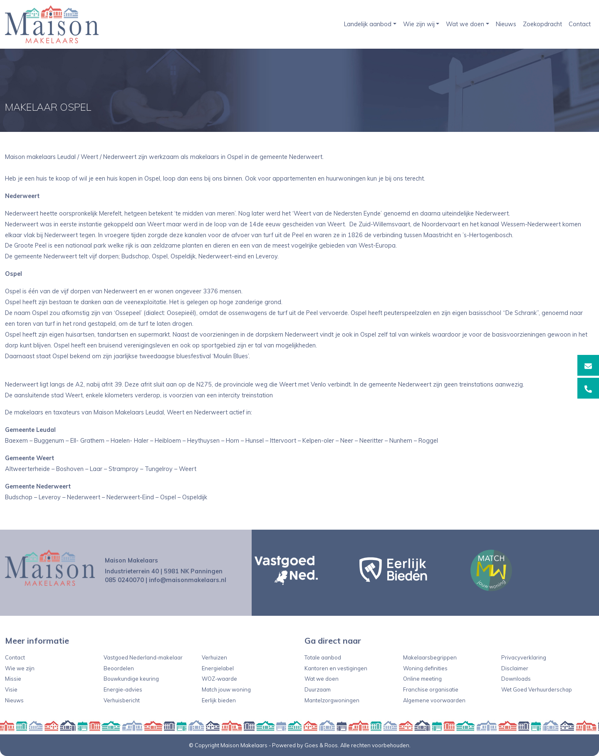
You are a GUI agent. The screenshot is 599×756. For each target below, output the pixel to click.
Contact (580, 24)
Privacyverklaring (523, 657)
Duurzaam (317, 689)
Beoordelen (119, 668)
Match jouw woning (226, 689)
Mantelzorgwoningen (331, 700)
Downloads (516, 678)
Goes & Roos (321, 745)
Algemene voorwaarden (434, 700)
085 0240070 (124, 580)
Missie (13, 678)
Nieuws (506, 24)
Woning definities (425, 668)
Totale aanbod (322, 657)
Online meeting (422, 678)
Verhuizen (214, 657)
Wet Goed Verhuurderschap (536, 689)
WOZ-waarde (219, 678)
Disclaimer (514, 668)
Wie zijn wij (419, 24)
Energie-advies (123, 689)
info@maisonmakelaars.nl (187, 580)
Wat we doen (465, 24)
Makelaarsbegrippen (430, 657)
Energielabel (218, 668)
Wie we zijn (20, 668)
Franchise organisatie (430, 689)
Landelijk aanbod (367, 24)
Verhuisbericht (122, 700)
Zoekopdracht (542, 24)
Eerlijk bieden (219, 700)
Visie (11, 689)
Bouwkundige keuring (131, 678)
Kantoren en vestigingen (335, 668)
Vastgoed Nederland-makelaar (143, 657)
